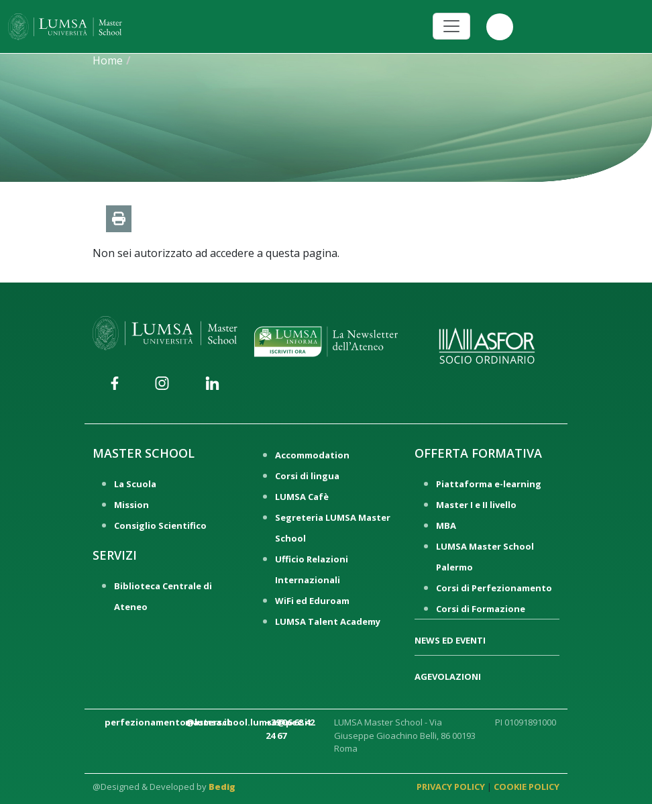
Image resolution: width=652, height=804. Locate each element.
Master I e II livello (476, 505)
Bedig (222, 787)
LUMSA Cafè (302, 497)
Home (108, 60)
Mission (131, 505)
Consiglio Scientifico (160, 525)
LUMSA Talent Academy (327, 621)
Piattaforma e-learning (488, 484)
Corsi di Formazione (480, 609)
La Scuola (135, 484)
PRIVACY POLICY (451, 787)
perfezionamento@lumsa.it (168, 722)
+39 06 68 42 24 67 (290, 729)
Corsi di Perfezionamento (494, 588)
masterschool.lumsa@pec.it (248, 722)
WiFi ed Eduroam (312, 601)
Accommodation (312, 455)
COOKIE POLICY (526, 787)
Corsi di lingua (307, 476)
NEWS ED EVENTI (450, 640)
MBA (446, 525)
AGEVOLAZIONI (448, 676)
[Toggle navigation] (451, 26)
